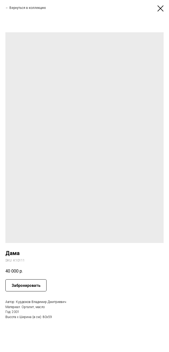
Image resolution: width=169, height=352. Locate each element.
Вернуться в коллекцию (27, 8)
